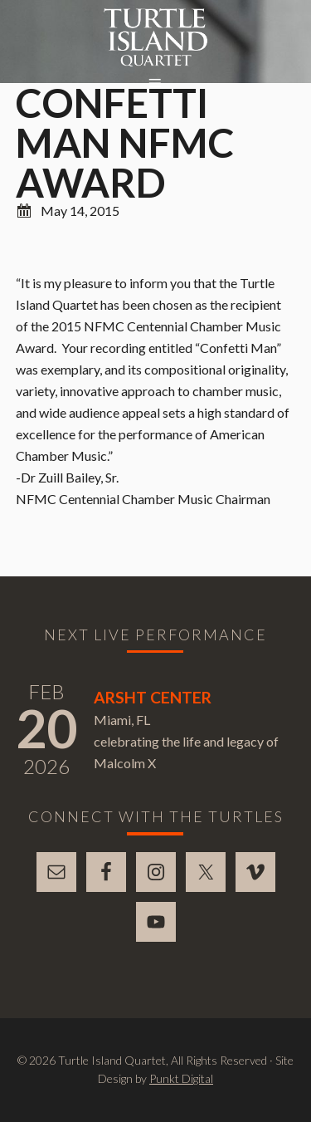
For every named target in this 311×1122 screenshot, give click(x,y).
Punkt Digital (181, 1078)
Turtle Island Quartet (155, 37)
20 (46, 728)
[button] (155, 83)
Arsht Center (152, 697)
